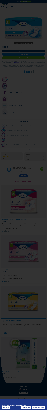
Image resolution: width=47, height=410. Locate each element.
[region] (23, 404)
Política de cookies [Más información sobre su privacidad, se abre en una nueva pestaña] (23, 405)
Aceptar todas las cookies (26, 407)
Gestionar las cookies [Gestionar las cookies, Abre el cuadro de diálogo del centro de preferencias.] (5, 407)
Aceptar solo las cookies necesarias (38, 407)
